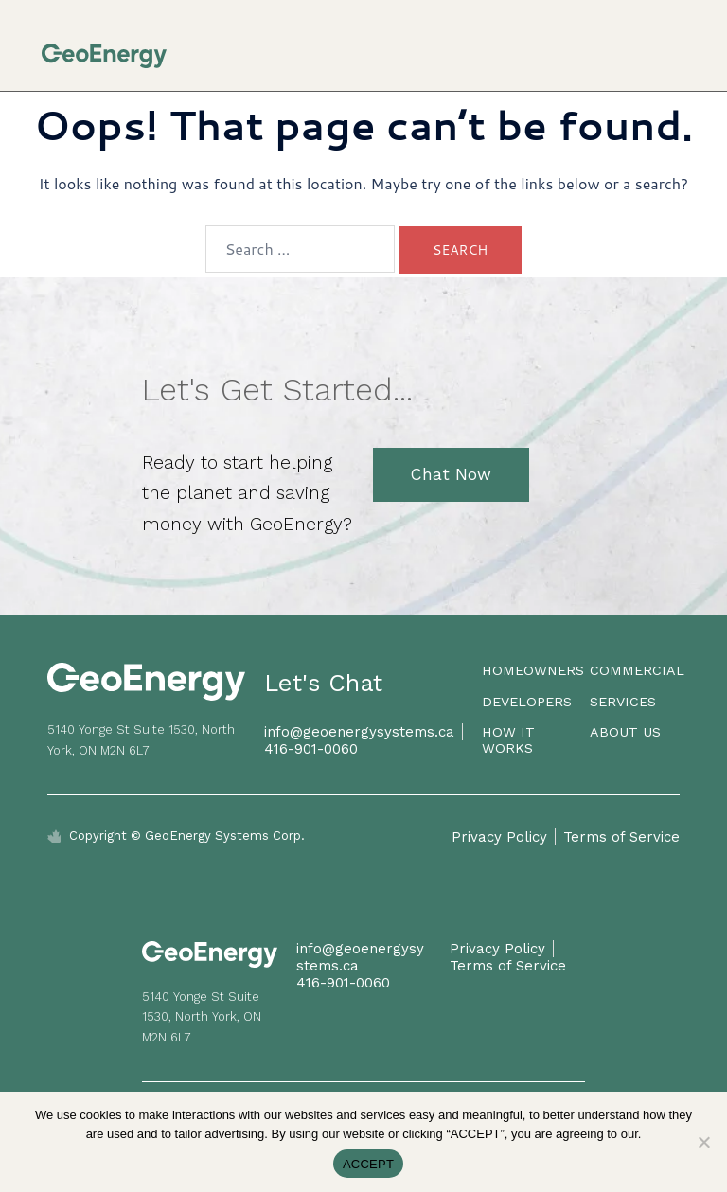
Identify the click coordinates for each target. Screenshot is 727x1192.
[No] (703, 1141)
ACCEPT (368, 1164)
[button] (680, 47)
